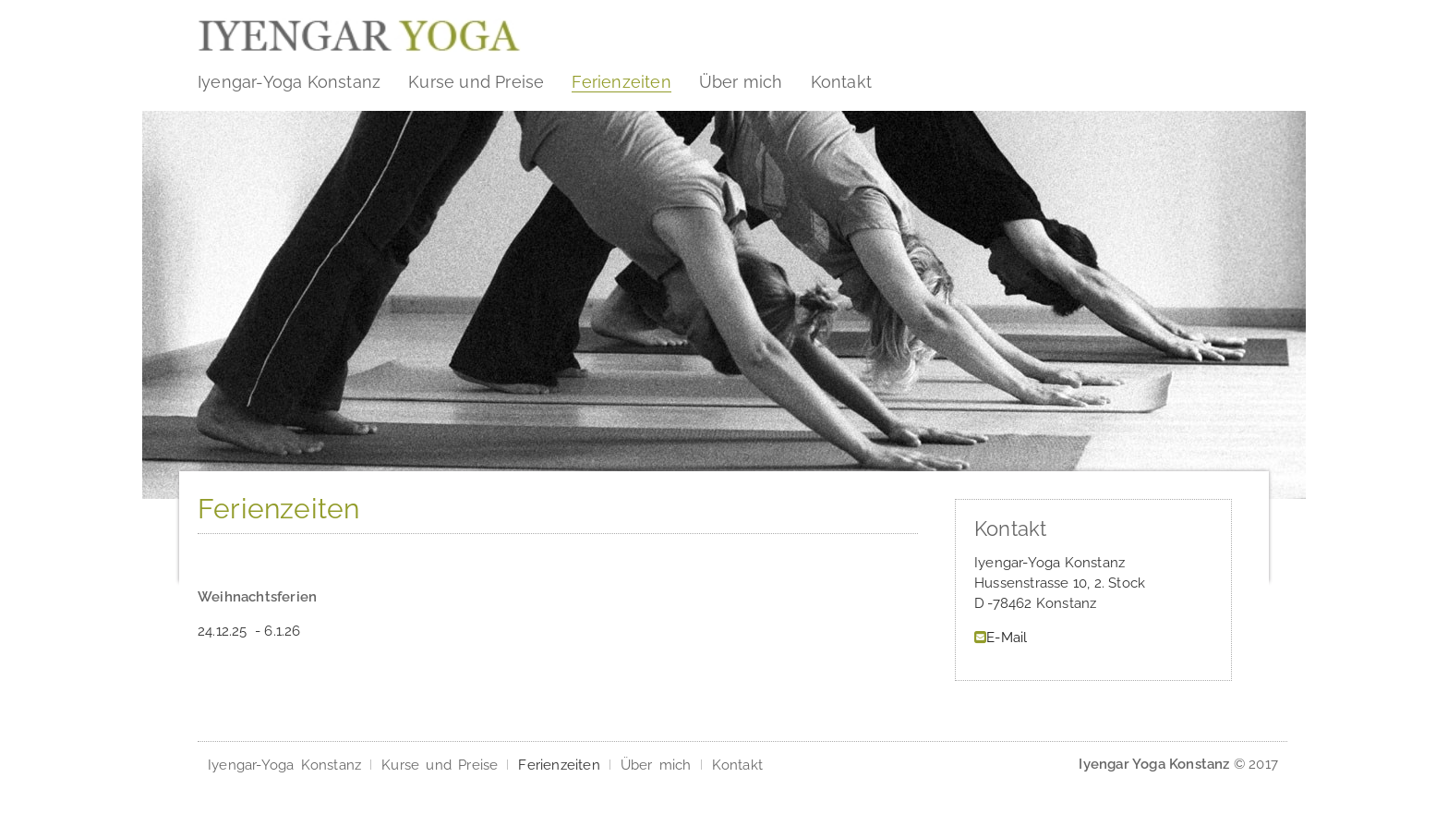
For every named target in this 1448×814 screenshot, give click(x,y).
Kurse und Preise (476, 81)
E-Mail (1006, 637)
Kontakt (841, 81)
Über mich (741, 81)
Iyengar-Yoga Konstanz (289, 81)
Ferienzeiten (621, 81)
